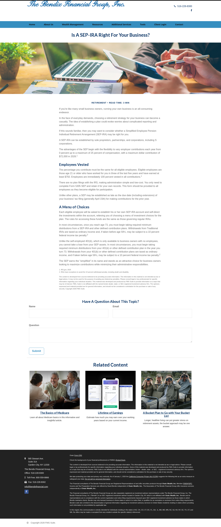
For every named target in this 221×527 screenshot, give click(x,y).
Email (116, 306)
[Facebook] (191, 10)
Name (32, 306)
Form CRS (78, 455)
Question (34, 325)
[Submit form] (36, 351)
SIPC (190, 483)
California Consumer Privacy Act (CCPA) (143, 476)
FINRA (185, 483)
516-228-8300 (183, 6)
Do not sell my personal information (97, 479)
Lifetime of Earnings (110, 412)
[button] (48, 24)
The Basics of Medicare (54, 412)
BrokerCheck (120, 460)
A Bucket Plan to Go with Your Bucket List (166, 414)
